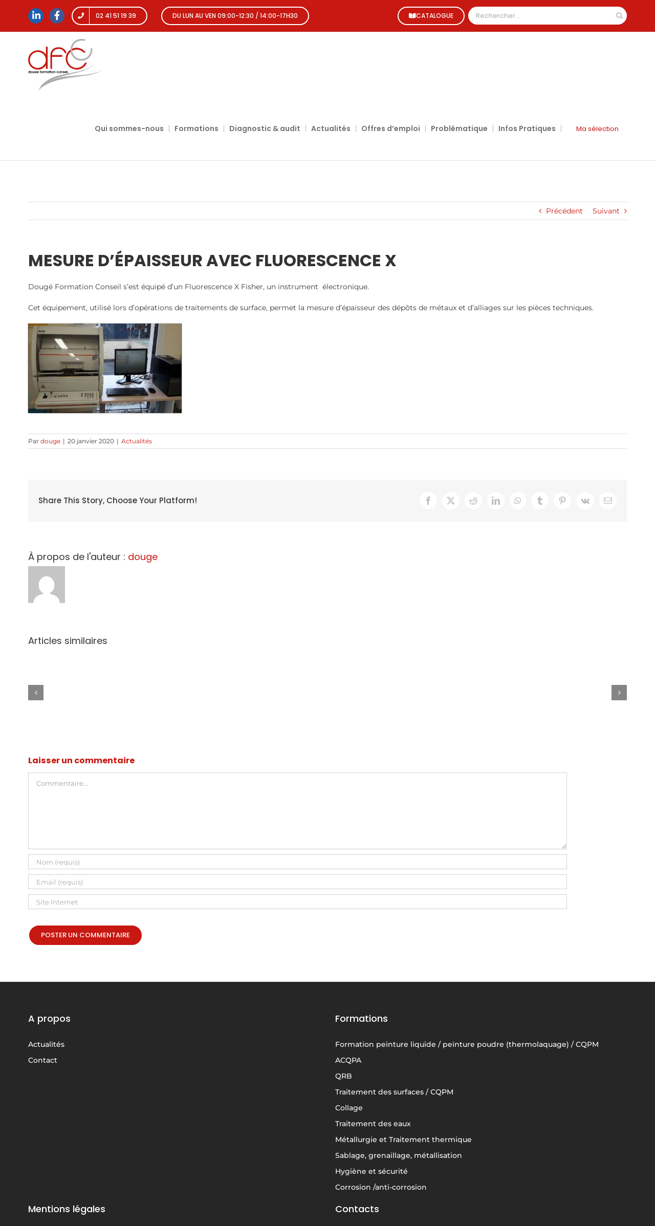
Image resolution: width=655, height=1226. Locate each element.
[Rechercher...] (540, 16)
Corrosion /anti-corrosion (381, 1187)
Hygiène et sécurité (371, 1171)
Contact (42, 1060)
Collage (349, 1107)
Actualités (136, 441)
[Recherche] (619, 16)
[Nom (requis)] (297, 861)
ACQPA (348, 1060)
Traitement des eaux (373, 1123)
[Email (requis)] (297, 881)
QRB (343, 1076)
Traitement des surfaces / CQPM (394, 1091)
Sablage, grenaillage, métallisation (398, 1155)
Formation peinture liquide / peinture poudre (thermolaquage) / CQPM (467, 1044)
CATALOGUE (429, 15)
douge (50, 441)
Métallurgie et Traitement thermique (403, 1139)
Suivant (606, 211)
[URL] (297, 901)
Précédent (564, 211)
